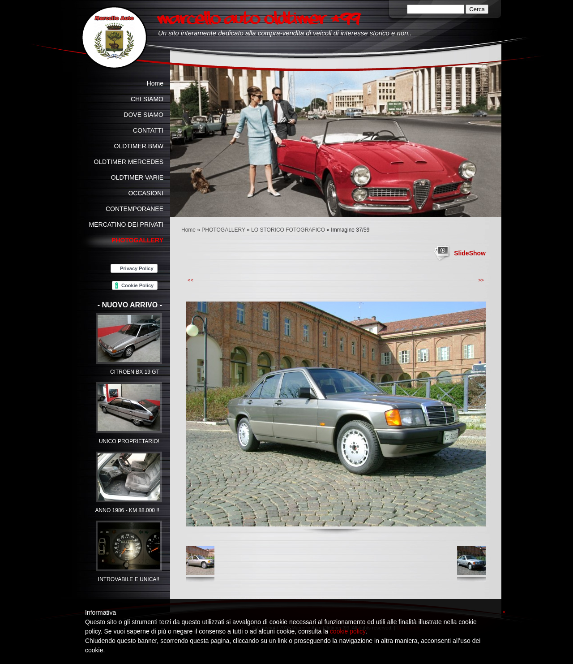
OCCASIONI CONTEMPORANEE (134, 201)
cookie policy (347, 631)
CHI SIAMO (147, 99)
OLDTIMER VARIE (137, 177)
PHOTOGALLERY (223, 230)
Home (188, 230)
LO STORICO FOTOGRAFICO (288, 230)
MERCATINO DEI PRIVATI (126, 224)
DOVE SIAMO (143, 114)
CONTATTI (148, 130)
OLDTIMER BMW (138, 146)
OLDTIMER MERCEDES (128, 161)
